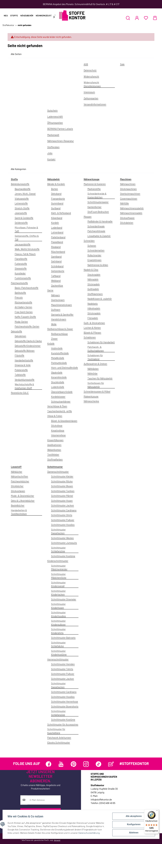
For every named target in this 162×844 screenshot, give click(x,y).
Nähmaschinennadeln (131, 212)
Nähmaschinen (127, 183)
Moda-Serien (21, 321)
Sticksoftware (127, 217)
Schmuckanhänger (60, 401)
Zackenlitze (57, 285)
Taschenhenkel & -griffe (59, 411)
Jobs (49, 153)
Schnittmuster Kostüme (63, 556)
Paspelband (57, 241)
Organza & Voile (23, 365)
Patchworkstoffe (19, 282)
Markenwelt (53, 134)
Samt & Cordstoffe (24, 217)
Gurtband (55, 208)
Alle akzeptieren (133, 816)
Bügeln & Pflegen (92, 332)
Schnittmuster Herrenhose (64, 701)
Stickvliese (56, 425)
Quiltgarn (55, 309)
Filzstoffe (19, 355)
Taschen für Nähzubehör (99, 378)
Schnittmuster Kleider (62, 476)
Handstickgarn (58, 319)
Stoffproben (53, 147)
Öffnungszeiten (55, 122)
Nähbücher (16, 471)
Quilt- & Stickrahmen (94, 322)
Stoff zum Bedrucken (98, 211)
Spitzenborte (57, 270)
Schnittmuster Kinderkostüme (59, 652)
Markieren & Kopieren (95, 183)
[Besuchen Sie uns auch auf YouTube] (61, 764)
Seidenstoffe (21, 222)
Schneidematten (95, 250)
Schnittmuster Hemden (63, 664)
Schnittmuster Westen (62, 538)
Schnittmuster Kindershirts (58, 631)
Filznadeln (92, 317)
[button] (127, 17)
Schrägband (57, 266)
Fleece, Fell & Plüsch (25, 254)
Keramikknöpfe (59, 377)
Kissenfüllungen (55, 440)
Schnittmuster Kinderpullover (58, 622)
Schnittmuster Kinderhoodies (58, 614)
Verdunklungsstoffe (24, 379)
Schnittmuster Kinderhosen (58, 606)
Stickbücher (17, 486)
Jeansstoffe (21, 212)
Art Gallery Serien (23, 307)
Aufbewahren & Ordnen (95, 363)
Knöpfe (50, 343)
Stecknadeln (93, 274)
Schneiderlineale (96, 226)
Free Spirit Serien (24, 311)
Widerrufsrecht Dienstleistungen (92, 84)
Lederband (56, 227)
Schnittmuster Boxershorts (64, 706)
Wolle (53, 324)
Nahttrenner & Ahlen (97, 264)
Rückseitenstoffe (23, 302)
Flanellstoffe (21, 258)
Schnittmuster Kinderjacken (58, 592)
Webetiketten (54, 449)
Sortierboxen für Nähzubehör (95, 385)
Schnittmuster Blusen (62, 486)
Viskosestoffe (22, 198)
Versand (57, 840)
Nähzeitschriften (19, 476)
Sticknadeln (93, 284)
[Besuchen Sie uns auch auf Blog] (111, 764)
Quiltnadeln (93, 289)
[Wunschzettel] (145, 17)
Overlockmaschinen (130, 193)
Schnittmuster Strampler (63, 599)
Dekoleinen (20, 336)
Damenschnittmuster (58, 471)
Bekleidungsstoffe (20, 183)
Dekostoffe (16, 331)
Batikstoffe (20, 292)
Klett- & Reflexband (61, 212)
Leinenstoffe (21, 203)
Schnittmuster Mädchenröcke (58, 576)
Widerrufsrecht (91, 76)
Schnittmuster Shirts (61, 515)
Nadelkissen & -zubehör (99, 298)
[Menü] (157, 811)
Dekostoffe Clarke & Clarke (28, 340)
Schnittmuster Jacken (62, 505)
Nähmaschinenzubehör (132, 208)
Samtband (56, 256)
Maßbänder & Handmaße (99, 221)
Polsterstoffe (21, 369)
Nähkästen (93, 368)
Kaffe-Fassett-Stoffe (25, 316)
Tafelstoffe (20, 374)
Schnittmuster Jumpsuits (64, 542)
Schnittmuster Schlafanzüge (58, 549)
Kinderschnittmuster (57, 560)
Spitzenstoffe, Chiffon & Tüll (27, 237)
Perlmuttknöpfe (59, 362)
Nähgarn (55, 295)
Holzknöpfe (56, 348)
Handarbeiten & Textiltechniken (19, 512)
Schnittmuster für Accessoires (62, 724)
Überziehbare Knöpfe (61, 391)
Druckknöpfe (57, 382)
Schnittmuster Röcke (62, 481)
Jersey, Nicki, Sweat (25, 193)
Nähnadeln (92, 279)
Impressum (89, 92)
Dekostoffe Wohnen (24, 350)
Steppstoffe (21, 268)
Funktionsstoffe (23, 278)
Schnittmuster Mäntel (62, 495)
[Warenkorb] (154, 17)
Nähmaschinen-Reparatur (60, 140)
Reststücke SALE (20, 392)
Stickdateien (126, 222)
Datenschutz (90, 70)
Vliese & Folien (54, 415)
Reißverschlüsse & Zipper (60, 328)
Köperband (56, 217)
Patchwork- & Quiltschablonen (95, 348)
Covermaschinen (128, 198)
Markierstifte (94, 188)
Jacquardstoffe (22, 244)
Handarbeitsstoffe (24, 360)
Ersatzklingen (94, 260)
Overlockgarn (58, 299)
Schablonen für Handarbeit (101, 342)
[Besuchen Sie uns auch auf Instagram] (86, 764)
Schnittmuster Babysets (63, 637)
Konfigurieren (133, 824)
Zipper (54, 338)
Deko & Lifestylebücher (22, 500)
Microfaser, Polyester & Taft (26, 229)
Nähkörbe (92, 373)
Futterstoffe (21, 263)
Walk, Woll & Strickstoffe (27, 249)
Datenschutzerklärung (89, 833)
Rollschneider (94, 255)
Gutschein (52, 110)
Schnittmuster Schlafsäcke (58, 644)
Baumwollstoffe (22, 188)
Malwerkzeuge (91, 396)
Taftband (55, 275)
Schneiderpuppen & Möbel (97, 391)
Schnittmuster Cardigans (63, 510)
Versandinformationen (95, 104)
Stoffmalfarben (55, 459)
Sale (122, 64)
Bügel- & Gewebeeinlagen (64, 420)
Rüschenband (58, 251)
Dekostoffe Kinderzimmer (27, 345)
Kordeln (55, 222)
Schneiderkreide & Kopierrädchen (96, 195)
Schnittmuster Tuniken (62, 490)
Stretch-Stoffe (22, 208)
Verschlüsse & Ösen (57, 406)
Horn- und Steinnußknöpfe (64, 367)
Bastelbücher (17, 505)
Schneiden (89, 240)
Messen (87, 216)
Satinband (56, 261)
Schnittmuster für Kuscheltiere (56, 731)
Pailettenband (58, 237)
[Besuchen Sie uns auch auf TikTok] (98, 764)
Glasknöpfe (56, 372)
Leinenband (57, 232)
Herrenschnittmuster (58, 659)
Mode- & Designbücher (22, 495)
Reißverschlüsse (59, 333)
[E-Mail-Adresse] (44, 800)
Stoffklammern (95, 293)
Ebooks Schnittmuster (58, 742)
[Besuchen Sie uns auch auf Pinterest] (73, 764)
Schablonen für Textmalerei (95, 357)
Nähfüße (124, 203)
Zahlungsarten (91, 98)
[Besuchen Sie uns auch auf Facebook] (48, 764)
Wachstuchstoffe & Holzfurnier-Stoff (24, 386)
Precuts (19, 297)
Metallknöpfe (57, 357)
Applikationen (54, 444)
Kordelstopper (58, 396)
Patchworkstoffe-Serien (27, 326)
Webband (56, 280)
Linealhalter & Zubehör (99, 235)
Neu (6, 15)
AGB (86, 64)
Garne (50, 290)
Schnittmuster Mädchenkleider (59, 567)
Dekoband (56, 193)
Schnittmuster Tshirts (62, 669)
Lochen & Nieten (92, 327)
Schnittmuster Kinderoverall (58, 584)
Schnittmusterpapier (98, 202)
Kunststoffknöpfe (60, 353)
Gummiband (57, 203)
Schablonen (90, 337)
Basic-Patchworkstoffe (26, 287)
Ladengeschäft (55, 116)
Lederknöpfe (57, 386)
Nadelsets (92, 303)
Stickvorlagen (18, 490)
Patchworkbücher (20, 481)
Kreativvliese (57, 430)
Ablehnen (133, 832)
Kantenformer (94, 206)
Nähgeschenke (91, 401)
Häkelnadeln (93, 308)
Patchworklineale (96, 231)
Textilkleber (53, 454)
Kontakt (51, 159)
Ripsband (56, 246)
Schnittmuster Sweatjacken (58, 531)
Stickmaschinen (128, 188)
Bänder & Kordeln (56, 183)
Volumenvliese (58, 435)
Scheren (91, 245)
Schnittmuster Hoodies (63, 524)
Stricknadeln (93, 313)
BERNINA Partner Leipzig (60, 128)
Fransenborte (58, 198)
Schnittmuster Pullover (62, 519)
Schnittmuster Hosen (62, 500)
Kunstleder (20, 273)
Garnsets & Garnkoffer (62, 314)
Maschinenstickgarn (61, 304)
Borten (54, 188)
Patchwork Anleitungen (59, 737)
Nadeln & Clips (91, 269)
